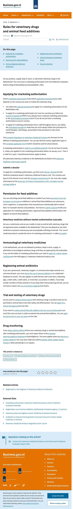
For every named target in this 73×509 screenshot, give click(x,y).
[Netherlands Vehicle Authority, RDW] (17, 485)
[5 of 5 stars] (55, 372)
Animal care (8, 355)
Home (5, 22)
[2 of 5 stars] (43, 372)
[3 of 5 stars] (47, 372)
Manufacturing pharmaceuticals (25, 355)
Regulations (14, 22)
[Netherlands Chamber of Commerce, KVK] (5, 485)
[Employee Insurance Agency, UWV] (23, 485)
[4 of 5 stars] (51, 372)
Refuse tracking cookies (58, 503)
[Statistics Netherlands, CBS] (10, 485)
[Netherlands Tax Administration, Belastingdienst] (25, 471)
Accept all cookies (58, 496)
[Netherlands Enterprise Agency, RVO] (9, 471)
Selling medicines (10, 359)
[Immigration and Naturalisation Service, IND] (9, 479)
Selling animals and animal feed (49, 355)
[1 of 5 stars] (39, 372)
